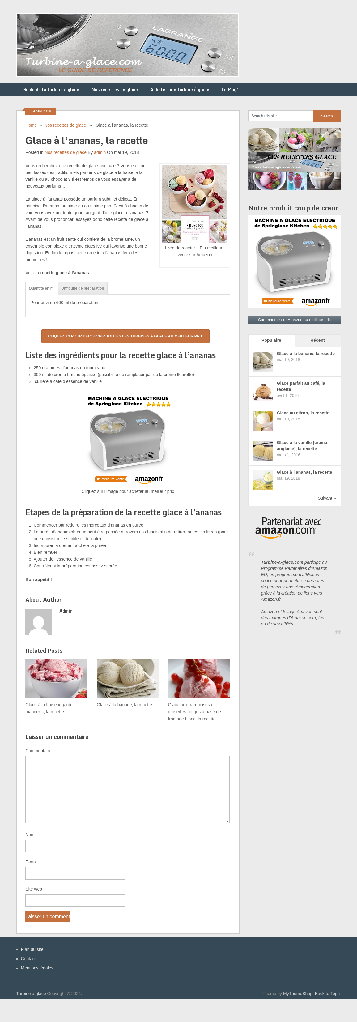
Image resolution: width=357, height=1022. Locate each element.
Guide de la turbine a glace (51, 89)
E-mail (31, 861)
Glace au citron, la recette (303, 412)
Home (31, 125)
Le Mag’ (230, 89)
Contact (28, 958)
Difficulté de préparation (83, 288)
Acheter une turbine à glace (179, 89)
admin (100, 152)
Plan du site (32, 949)
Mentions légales (37, 967)
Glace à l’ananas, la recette (304, 472)
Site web (33, 889)
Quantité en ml (41, 288)
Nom (30, 834)
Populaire (271, 340)
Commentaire (38, 750)
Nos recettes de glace (114, 89)
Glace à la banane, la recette (306, 353)
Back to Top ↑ (328, 993)
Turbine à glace (31, 993)
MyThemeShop (297, 993)
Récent (317, 340)
